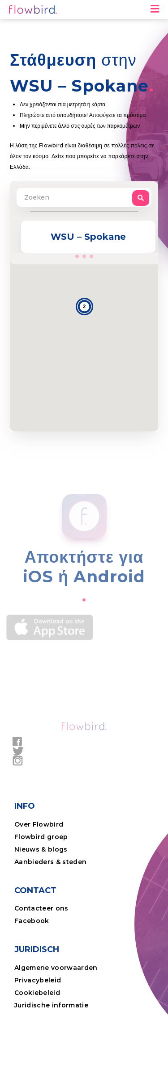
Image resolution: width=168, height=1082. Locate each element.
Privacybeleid (37, 980)
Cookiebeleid (37, 993)
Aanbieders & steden (50, 862)
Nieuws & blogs (41, 849)
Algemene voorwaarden (56, 968)
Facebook (31, 921)
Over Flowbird (38, 824)
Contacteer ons (41, 908)
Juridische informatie (51, 1005)
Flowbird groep (41, 837)
